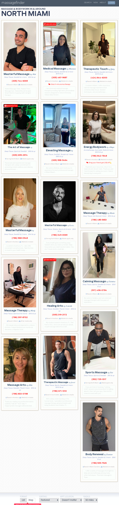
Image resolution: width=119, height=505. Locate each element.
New (95, 3)
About (103, 3)
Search (88, 3)
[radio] (23, 500)
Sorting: (43, 497)
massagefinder (13, 3)
